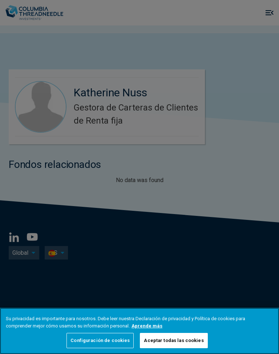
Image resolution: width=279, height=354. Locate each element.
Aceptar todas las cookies (173, 340)
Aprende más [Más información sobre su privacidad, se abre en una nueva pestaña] (147, 326)
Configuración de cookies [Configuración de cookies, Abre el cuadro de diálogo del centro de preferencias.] (100, 340)
